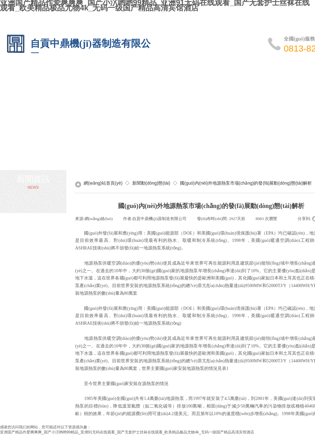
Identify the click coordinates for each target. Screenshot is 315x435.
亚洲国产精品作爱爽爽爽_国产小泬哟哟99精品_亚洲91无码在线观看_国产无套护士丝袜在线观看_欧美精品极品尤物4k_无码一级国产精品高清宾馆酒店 (127, 432)
